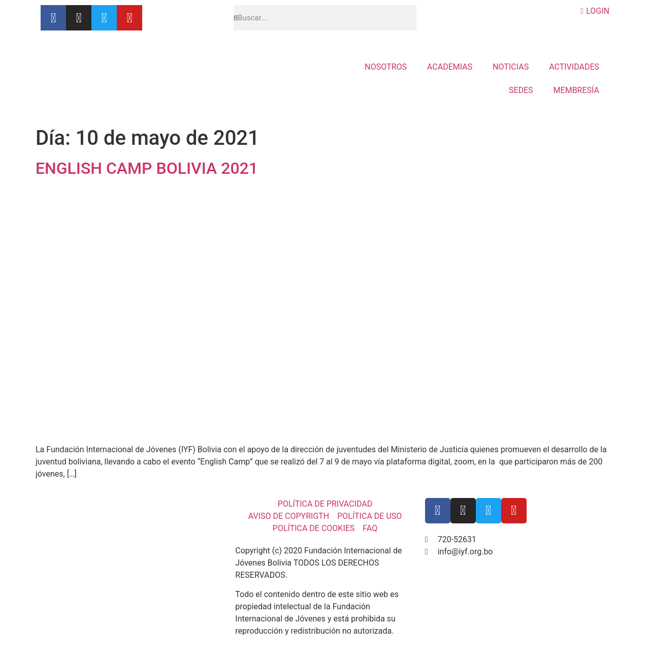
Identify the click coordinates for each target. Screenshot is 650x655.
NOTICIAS (511, 67)
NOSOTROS (386, 67)
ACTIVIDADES (574, 67)
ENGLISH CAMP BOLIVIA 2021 (147, 168)
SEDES (521, 90)
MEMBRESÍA (576, 90)
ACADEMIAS (449, 67)
